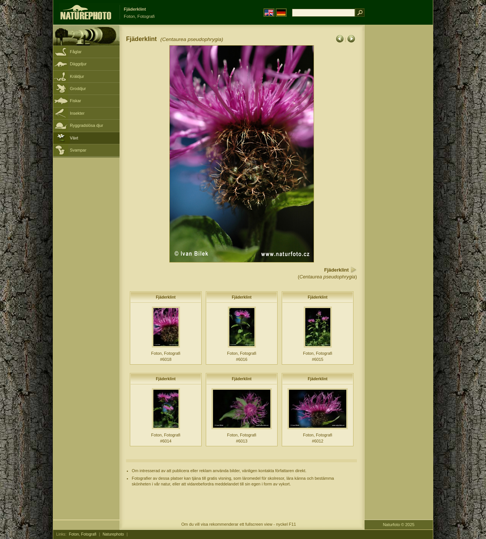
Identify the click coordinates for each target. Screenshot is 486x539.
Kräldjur (77, 76)
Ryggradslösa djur (86, 125)
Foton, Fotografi (82, 534)
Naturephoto (113, 534)
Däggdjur (78, 64)
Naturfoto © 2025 (399, 524)
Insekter (77, 113)
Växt (74, 138)
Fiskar (75, 100)
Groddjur (78, 88)
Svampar (78, 150)
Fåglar (76, 51)
